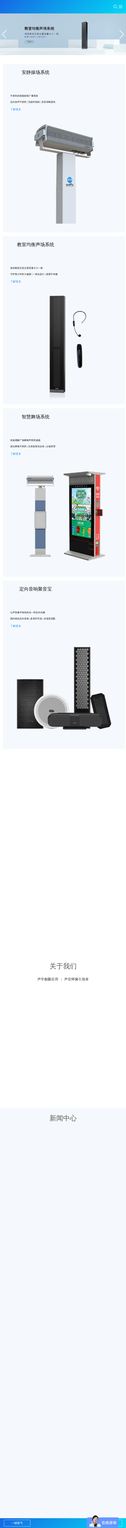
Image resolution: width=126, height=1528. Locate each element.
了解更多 (15, 109)
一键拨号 (17, 1523)
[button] (121, 34)
